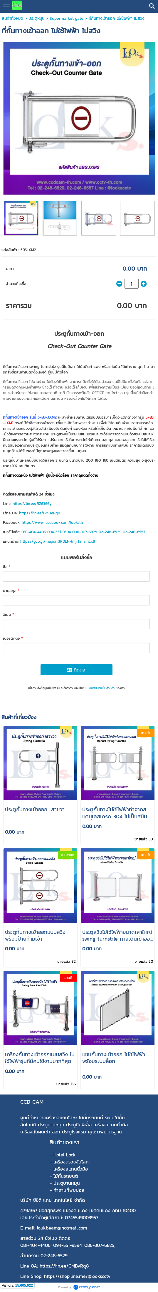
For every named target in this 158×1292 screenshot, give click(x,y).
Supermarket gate (66, 18)
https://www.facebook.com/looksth (52, 522)
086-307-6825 (84, 532)
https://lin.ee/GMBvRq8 (39, 513)
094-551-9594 (59, 532)
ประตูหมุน (36, 18)
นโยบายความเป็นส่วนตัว (101, 688)
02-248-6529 (110, 532)
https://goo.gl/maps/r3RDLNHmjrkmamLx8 (57, 541)
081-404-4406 (33, 532)
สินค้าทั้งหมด (12, 18)
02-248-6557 (134, 532)
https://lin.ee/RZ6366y (32, 503)
